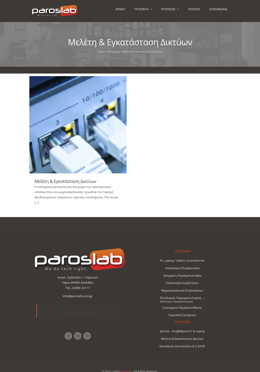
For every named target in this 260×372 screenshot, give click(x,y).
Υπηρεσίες (114, 51)
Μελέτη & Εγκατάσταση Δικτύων (65, 181)
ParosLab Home (78, 312)
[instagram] (78, 336)
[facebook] (68, 336)
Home (101, 51)
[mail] (87, 336)
